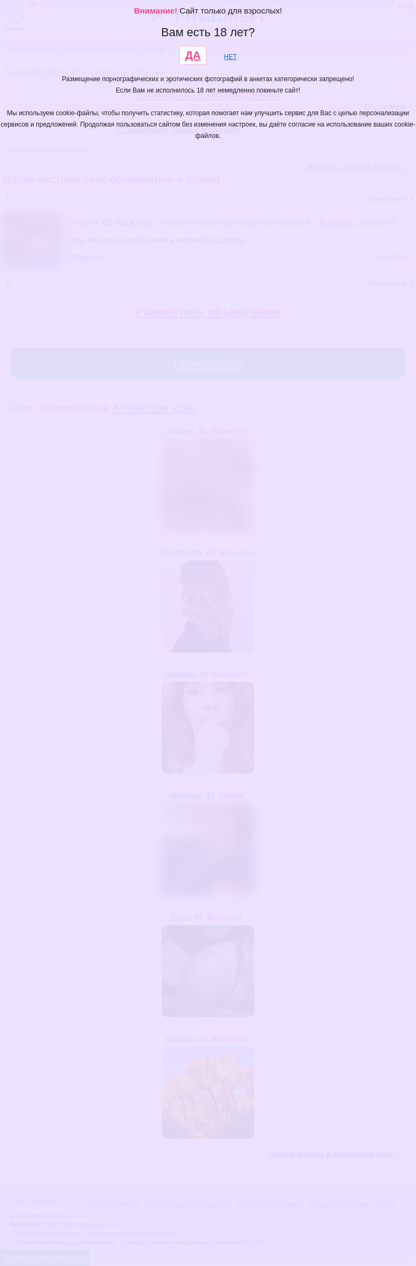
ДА (193, 55)
